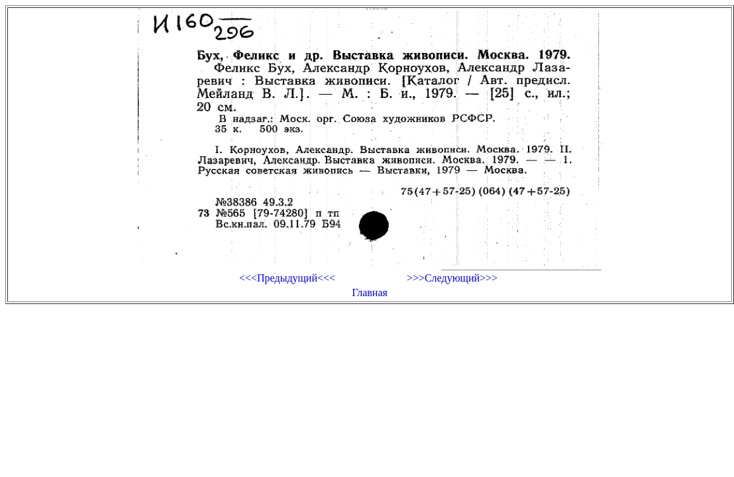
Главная (370, 292)
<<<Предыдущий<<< (287, 278)
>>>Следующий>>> (452, 278)
